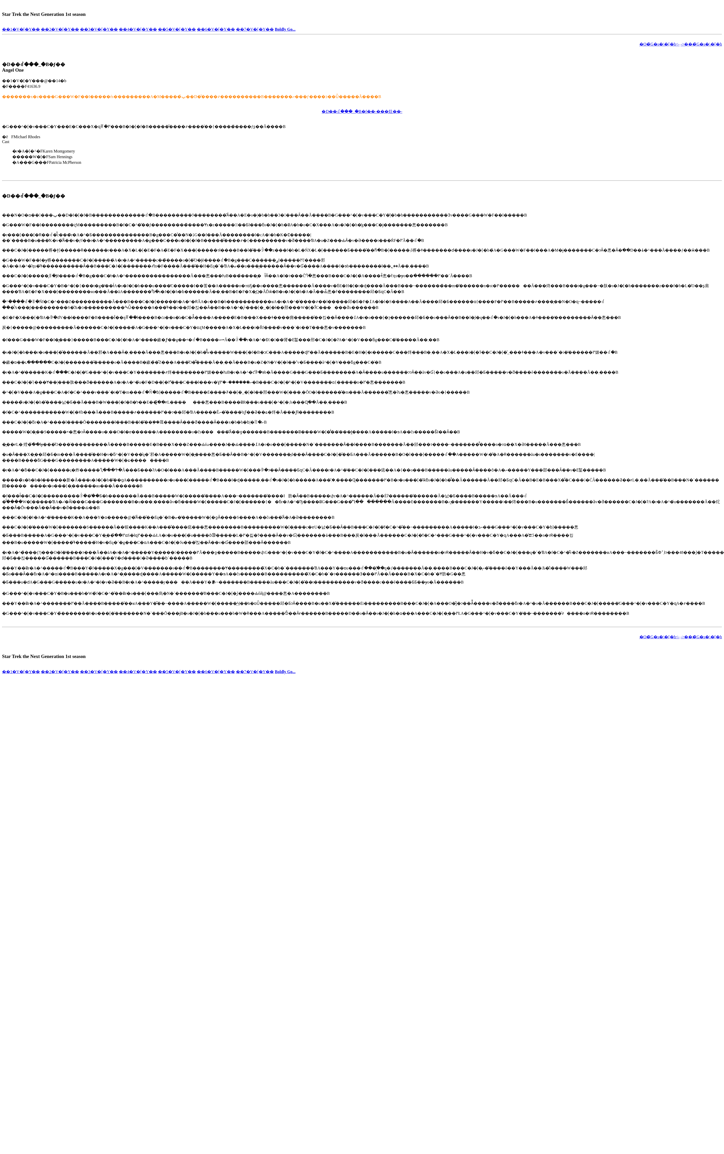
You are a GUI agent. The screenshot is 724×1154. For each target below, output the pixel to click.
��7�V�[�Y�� (255, 29)
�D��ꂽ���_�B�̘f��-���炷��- (362, 111)
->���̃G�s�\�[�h (701, 44)
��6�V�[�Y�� (216, 29)
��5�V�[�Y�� (177, 29)
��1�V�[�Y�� (21, 29)
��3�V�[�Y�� (99, 29)
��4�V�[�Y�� (138, 29)
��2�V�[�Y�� (60, 29)
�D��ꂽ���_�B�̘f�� (33, 64)
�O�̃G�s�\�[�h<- (659, 44)
